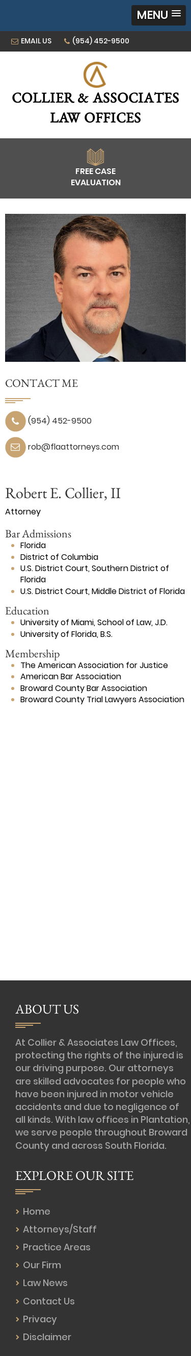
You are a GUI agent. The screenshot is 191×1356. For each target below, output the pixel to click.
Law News (45, 1282)
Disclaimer (47, 1336)
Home (36, 1211)
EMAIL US (36, 41)
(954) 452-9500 (100, 41)
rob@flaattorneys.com (73, 447)
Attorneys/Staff (60, 1229)
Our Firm (42, 1265)
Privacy (40, 1319)
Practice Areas (57, 1247)
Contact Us (49, 1301)
